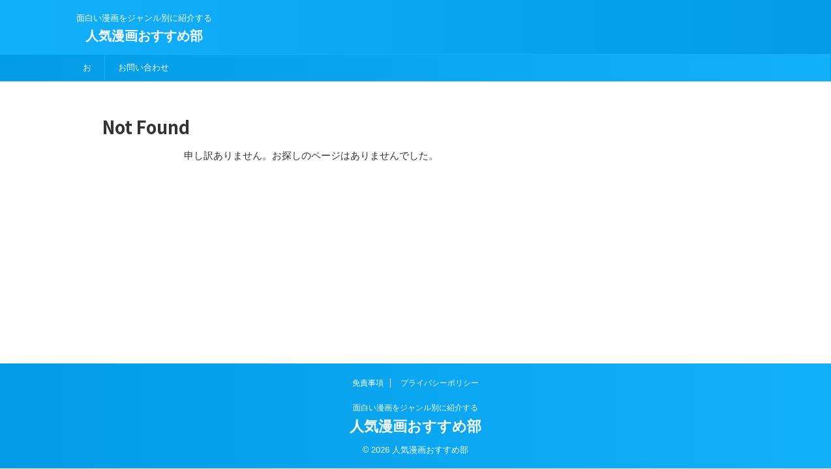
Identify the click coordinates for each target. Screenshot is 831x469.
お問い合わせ (143, 67)
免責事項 (368, 383)
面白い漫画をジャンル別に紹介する (415, 407)
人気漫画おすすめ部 (144, 36)
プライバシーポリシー (439, 383)
